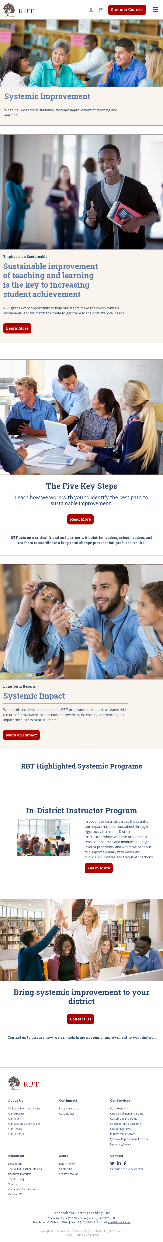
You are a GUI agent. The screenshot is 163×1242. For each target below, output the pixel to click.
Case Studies (66, 1113)
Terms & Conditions (87, 1235)
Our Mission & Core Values (24, 1124)
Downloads (15, 1164)
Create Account (68, 1174)
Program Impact (69, 1108)
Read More (80, 519)
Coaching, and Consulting (125, 1124)
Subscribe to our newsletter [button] (126, 1169)
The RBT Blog (16, 1179)
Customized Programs (123, 1118)
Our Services (120, 1100)
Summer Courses (127, 9)
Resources (16, 1155)
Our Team (14, 1118)
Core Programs (119, 1108)
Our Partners (16, 1134)
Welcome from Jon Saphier (24, 1108)
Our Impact (68, 1100)
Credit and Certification (22, 1189)
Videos (12, 1184)
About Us (15, 1100)
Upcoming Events (120, 1144)
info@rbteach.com (119, 1222)
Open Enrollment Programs (126, 1113)
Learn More (17, 328)
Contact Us (80, 1019)
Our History (15, 1129)
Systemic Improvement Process (129, 1139)
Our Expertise (16, 1113)
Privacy (68, 1235)
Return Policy (67, 1164)
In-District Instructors (122, 1134)
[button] (90, 10)
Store (63, 1155)
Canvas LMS (15, 1194)
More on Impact (21, 735)
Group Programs (120, 1129)
